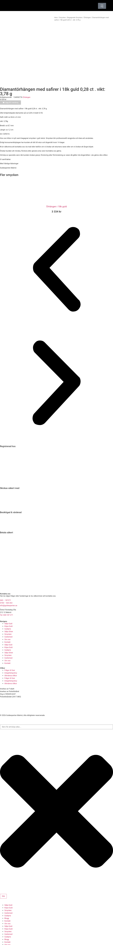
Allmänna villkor (10, 660)
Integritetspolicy (10, 657)
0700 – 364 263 (6, 587)
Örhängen (87, 17)
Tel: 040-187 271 (6, 599)
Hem (56, 17)
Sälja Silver (8, 616)
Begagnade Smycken (74, 17)
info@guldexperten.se (8, 590)
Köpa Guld (8, 610)
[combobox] (56, 711)
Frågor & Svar (9, 654)
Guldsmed (8, 621)
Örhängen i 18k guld (56, 190)
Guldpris (7, 613)
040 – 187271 (5, 584)
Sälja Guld (8, 608)
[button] (56, 254)
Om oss (7, 624)
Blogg (6, 903)
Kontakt (7, 626)
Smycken (62, 17)
